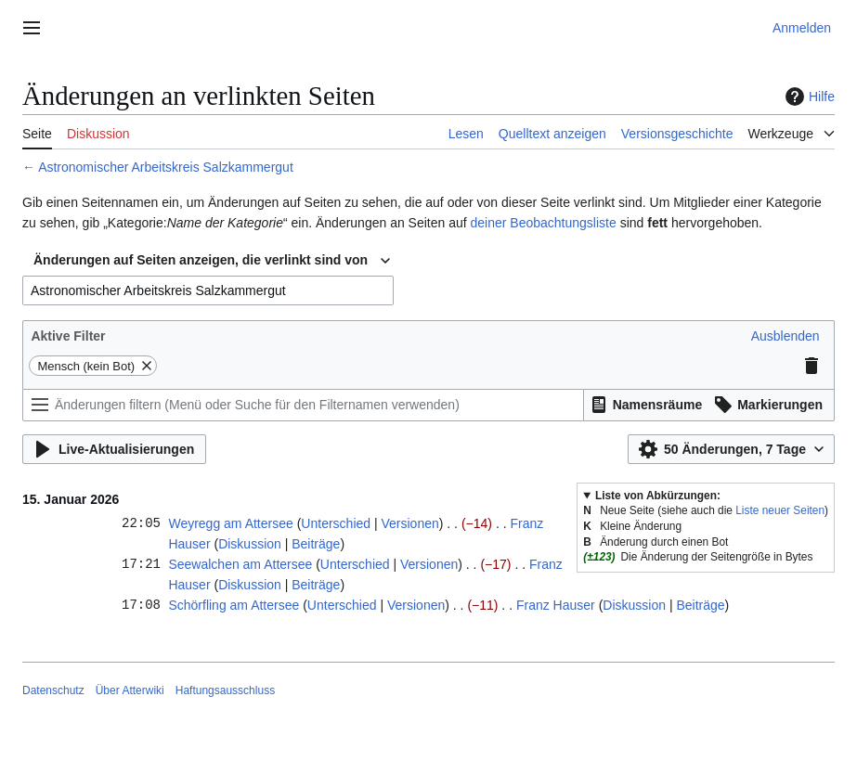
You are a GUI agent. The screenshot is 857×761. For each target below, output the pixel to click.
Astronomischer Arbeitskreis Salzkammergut (165, 167)
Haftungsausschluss (225, 690)
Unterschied (335, 523)
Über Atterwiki (130, 690)
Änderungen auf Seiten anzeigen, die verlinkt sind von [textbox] (200, 259)
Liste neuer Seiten (780, 510)
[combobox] (211, 261)
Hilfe (808, 96)
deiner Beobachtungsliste (544, 222)
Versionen (409, 523)
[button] (785, 336)
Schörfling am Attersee (233, 605)
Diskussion (249, 543)
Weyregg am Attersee (230, 523)
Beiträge (316, 543)
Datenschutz (53, 690)
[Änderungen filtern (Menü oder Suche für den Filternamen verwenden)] (303, 405)
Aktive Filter (68, 336)
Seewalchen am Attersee (240, 564)
